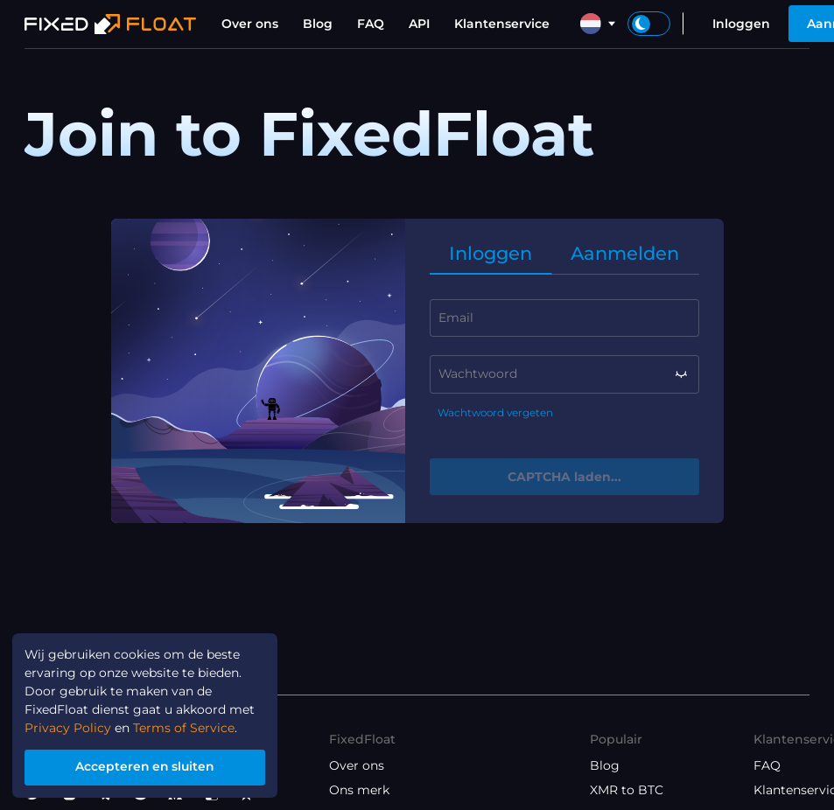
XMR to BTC (626, 790)
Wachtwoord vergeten (495, 413)
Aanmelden (625, 253)
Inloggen (741, 23)
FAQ (370, 23)
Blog (318, 23)
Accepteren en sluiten (145, 767)
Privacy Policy (68, 729)
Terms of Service (184, 729)
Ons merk (359, 790)
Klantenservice (502, 23)
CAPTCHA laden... (564, 477)
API (419, 23)
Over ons (249, 23)
